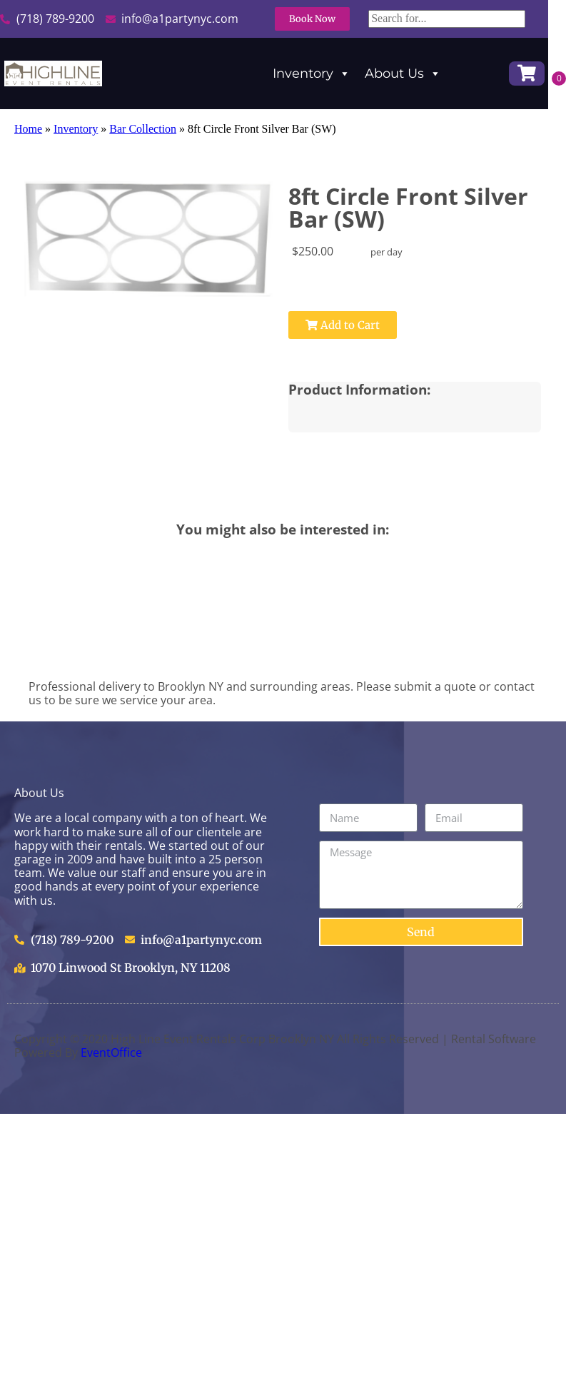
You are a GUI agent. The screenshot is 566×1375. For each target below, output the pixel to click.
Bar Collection (142, 129)
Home (28, 129)
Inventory (311, 73)
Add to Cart (338, 325)
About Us (403, 73)
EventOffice (111, 1052)
